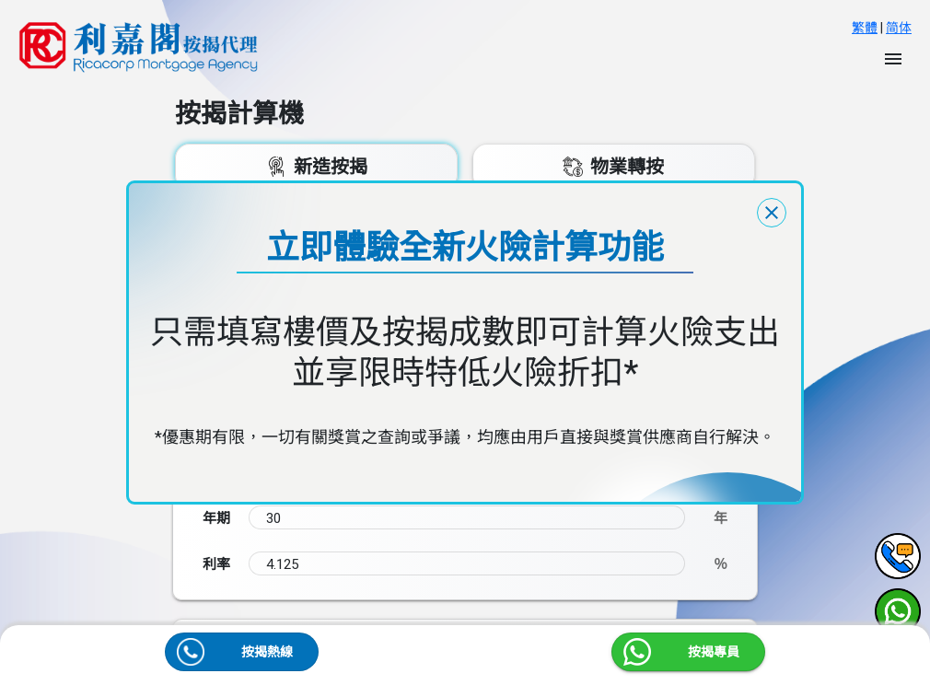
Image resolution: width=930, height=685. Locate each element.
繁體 (865, 27)
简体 (899, 27)
